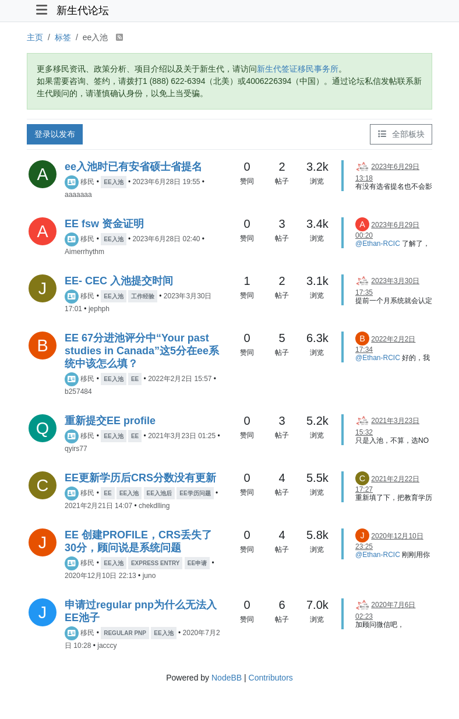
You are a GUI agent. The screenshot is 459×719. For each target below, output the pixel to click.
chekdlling (154, 506)
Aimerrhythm (84, 252)
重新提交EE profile (110, 421)
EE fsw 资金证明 (104, 224)
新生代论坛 (83, 10)
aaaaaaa (78, 195)
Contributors (271, 677)
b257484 (78, 391)
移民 (87, 182)
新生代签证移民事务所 (297, 68)
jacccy (106, 646)
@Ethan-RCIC (377, 243)
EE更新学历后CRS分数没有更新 (140, 478)
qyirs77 (76, 449)
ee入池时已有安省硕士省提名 (133, 166)
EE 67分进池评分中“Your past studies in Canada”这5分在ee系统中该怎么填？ (142, 350)
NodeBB (226, 677)
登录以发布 (54, 134)
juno (149, 576)
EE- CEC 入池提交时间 (119, 281)
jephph (99, 309)
